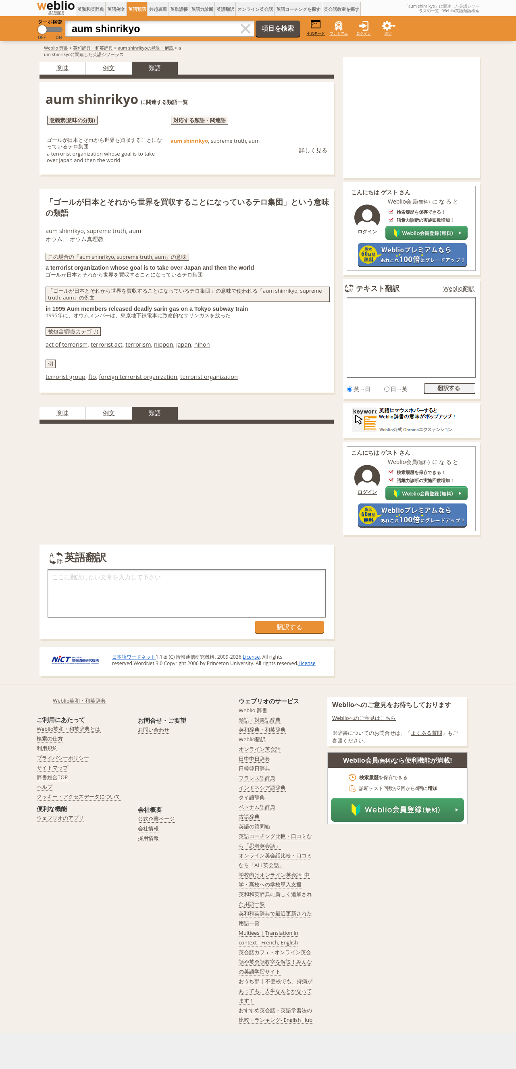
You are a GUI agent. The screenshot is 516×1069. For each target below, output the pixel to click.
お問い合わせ (153, 729)
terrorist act (107, 344)
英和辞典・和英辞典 (93, 48)
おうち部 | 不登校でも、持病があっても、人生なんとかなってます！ (275, 990)
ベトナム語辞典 (257, 807)
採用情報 (148, 838)
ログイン (363, 33)
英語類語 (137, 9)
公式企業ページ (156, 818)
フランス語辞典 (257, 778)
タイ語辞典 (252, 797)
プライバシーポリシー (63, 757)
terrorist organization (209, 377)
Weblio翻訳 (459, 288)
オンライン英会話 (255, 9)
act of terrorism (66, 344)
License (251, 656)
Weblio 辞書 (56, 48)
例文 (109, 68)
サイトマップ (52, 767)
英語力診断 (202, 9)
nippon (163, 344)
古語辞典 (249, 816)
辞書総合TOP (52, 777)
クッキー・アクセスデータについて (79, 796)
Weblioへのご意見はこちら (364, 718)
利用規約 (47, 748)
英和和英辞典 (90, 9)
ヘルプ (44, 786)
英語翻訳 (225, 9)
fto (92, 377)
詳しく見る (313, 150)
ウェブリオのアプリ (60, 818)
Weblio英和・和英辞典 (79, 700)
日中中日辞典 (254, 758)
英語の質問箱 (254, 826)
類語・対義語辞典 (260, 720)
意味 (62, 68)
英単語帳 (179, 9)
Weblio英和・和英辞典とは (69, 728)
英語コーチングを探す (298, 9)
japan (183, 344)
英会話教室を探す (341, 9)
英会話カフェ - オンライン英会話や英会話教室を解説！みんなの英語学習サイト (275, 961)
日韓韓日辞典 (254, 768)
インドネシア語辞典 (262, 787)
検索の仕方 (50, 738)
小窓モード (316, 27)
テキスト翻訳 (377, 288)
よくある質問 (426, 732)
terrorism (138, 344)
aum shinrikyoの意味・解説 (146, 48)
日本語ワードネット (134, 656)
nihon (202, 344)
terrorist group (65, 377)
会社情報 (148, 828)
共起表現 (158, 9)
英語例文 (116, 9)
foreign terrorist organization (138, 377)
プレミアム (339, 33)
